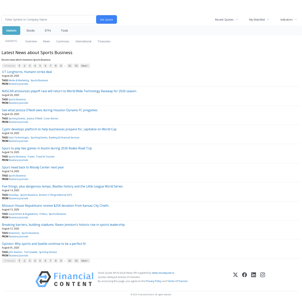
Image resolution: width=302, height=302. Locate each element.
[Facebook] (244, 279)
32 (69, 65)
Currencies (62, 41)
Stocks (30, 30)
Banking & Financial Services (64, 137)
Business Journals (18, 83)
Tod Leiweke (31, 252)
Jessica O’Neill (34, 118)
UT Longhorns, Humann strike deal (27, 72)
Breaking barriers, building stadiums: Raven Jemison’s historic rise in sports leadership (63, 225)
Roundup (13, 195)
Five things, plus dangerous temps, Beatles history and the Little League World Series (62, 186)
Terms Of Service (177, 281)
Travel (31, 156)
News (46, 41)
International (83, 41)
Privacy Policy (154, 281)
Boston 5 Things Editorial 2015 (55, 195)
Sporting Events (16, 118)
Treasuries (104, 41)
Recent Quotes (224, 19)
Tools (64, 30)
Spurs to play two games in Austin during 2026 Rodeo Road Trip (47, 148)
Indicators (286, 19)
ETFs (48, 30)
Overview (31, 41)
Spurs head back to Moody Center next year (33, 167)
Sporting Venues (48, 252)
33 (76, 65)
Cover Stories (51, 118)
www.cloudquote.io (163, 272)
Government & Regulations (23, 214)
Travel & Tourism (45, 156)
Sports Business (39, 80)
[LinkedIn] (254, 279)
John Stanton (15, 252)
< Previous (9, 65)
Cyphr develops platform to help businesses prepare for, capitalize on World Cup (59, 129)
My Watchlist (257, 19)
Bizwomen (14, 233)
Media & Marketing (18, 80)
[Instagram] (263, 279)
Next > (84, 65)
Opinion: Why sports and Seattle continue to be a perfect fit (44, 244)
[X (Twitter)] (235, 279)
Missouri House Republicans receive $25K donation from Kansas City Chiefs (55, 205)
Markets (11, 30)
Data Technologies (18, 137)
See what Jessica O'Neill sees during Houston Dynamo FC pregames (49, 110)
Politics (43, 214)
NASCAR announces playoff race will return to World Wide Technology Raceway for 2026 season (69, 91)
